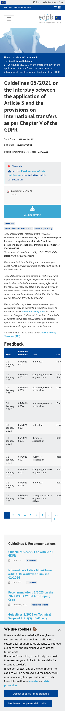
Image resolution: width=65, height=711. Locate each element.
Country (61, 354)
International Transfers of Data (18, 228)
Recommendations (40, 604)
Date (8, 354)
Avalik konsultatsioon (20, 61)
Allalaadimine (32, 211)
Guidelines (9, 223)
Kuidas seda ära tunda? (48, 2)
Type (34, 354)
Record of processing (43, 228)
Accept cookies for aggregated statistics (31, 694)
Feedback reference (23, 353)
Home (7, 57)
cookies (33, 681)
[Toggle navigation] (9, 18)
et (55, 7)
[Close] (59, 629)
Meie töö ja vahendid (27, 57)
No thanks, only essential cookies (28, 703)
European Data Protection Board (18, 7)
